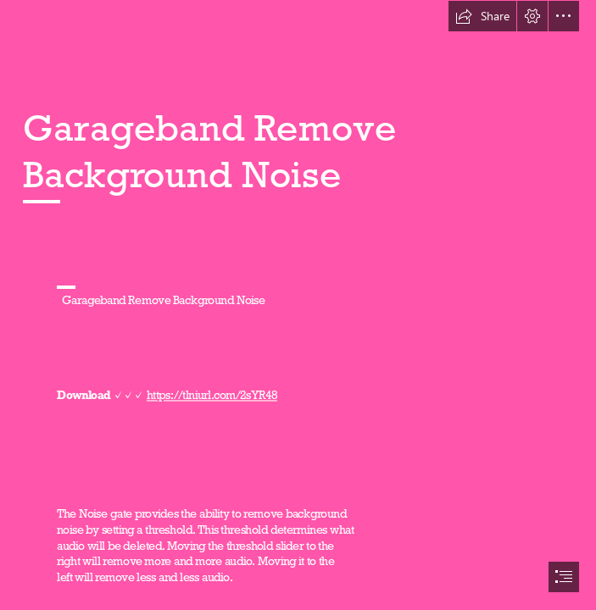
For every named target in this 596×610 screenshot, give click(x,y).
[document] (298, 305)
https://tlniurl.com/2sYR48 (212, 395)
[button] (482, 16)
